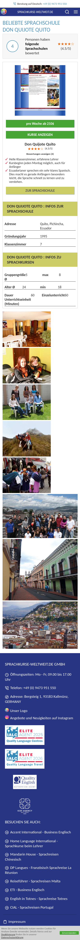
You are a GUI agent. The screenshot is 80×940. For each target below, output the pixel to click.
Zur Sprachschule (40, 190)
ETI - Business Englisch (24, 889)
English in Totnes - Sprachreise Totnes (36, 898)
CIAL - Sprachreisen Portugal (29, 907)
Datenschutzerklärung (12, 937)
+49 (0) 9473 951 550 (55, 4)
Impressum (14, 921)
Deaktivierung (8, 934)
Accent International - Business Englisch (38, 832)
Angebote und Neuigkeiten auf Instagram (39, 717)
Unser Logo (16, 710)
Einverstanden (69, 933)
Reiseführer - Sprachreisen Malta (32, 881)
